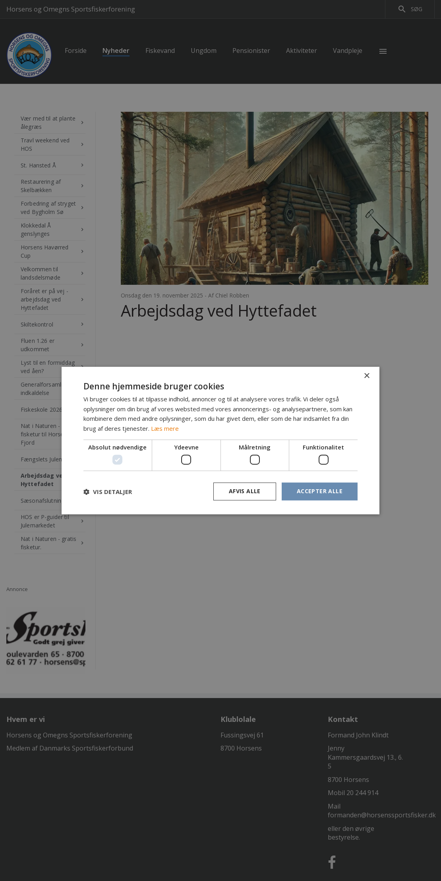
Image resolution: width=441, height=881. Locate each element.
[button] (107, 491)
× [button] (366, 376)
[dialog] (220, 440)
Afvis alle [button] (245, 491)
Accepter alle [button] (319, 491)
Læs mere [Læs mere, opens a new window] (165, 428)
